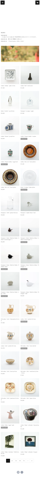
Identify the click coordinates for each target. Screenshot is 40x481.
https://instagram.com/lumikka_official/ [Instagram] (18, 472)
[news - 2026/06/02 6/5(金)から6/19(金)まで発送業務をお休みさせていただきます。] (20, 36)
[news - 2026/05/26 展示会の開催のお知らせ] (20, 39)
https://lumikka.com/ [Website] (22, 472)
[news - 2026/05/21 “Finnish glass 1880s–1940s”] (20, 41)
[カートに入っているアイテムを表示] (37, 3)
